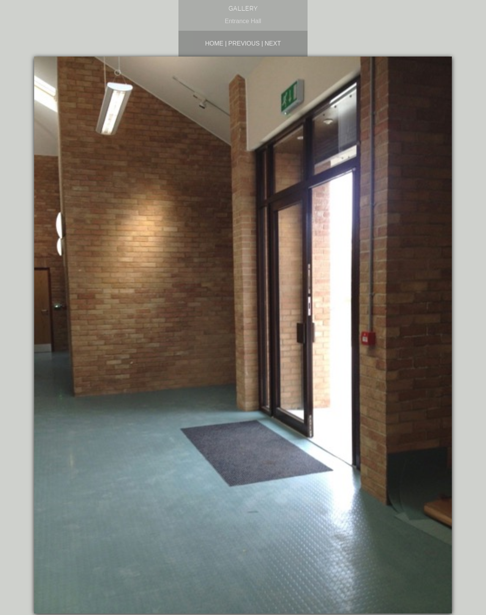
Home (214, 43)
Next (273, 43)
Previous (244, 43)
